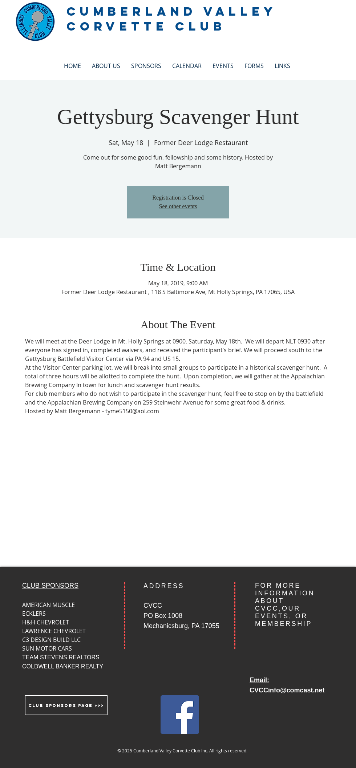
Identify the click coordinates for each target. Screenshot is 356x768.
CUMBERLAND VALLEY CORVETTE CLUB (171, 19)
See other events (178, 206)
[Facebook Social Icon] (180, 714)
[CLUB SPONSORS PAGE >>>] (66, 705)
